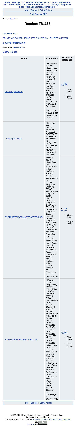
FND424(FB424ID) (13, 139)
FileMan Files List (17, 5)
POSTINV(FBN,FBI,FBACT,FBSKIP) (21, 339)
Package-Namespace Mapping (40, 7)
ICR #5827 (64, 84)
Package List (18, 2)
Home (7, 2)
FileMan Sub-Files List (38, 5)
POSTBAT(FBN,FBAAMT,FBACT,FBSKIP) (24, 217)
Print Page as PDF (38, 14)
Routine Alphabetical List (38, 2)
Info (26, 10)
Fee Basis (14, 19)
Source (34, 10)
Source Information (14, 42)
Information (9, 33)
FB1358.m (19, 47)
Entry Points (46, 10)
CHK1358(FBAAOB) (14, 91)
